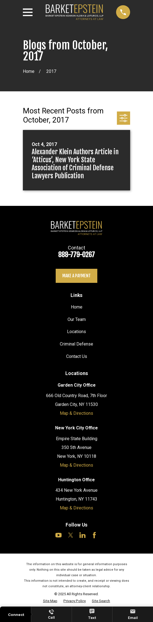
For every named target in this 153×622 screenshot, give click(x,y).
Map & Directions (76, 413)
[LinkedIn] (82, 535)
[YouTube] (58, 535)
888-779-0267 (76, 255)
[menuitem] (50, 601)
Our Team (77, 319)
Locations (76, 331)
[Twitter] (71, 535)
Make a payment (76, 275)
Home (76, 307)
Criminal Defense (76, 344)
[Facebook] (94, 535)
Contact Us (76, 356)
